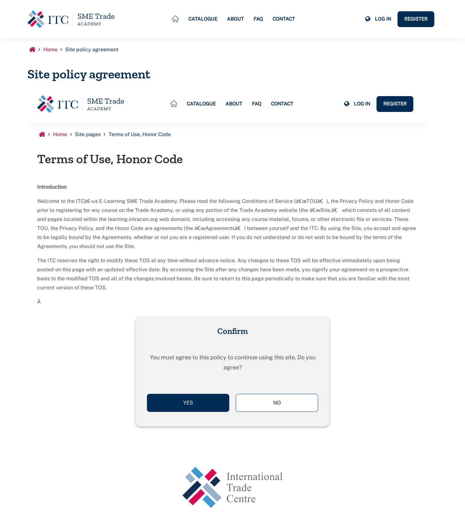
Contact (284, 19)
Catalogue (202, 19)
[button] (367, 19)
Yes (188, 403)
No (277, 403)
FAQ (258, 19)
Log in (383, 19)
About (235, 19)
